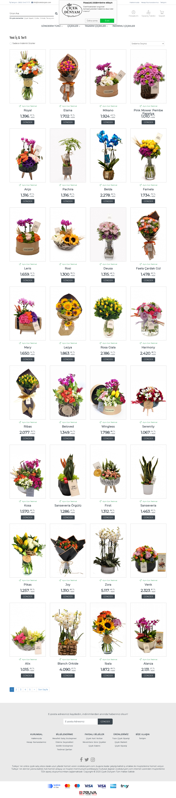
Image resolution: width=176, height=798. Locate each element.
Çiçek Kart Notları (94, 738)
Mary (27, 347)
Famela (148, 189)
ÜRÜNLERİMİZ (120, 734)
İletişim (163, 2)
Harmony (148, 347)
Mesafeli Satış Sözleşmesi (64, 738)
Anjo (27, 189)
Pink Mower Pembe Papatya (148, 111)
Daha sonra (92, 20)
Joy (67, 584)
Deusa (108, 268)
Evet (107, 20)
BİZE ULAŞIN (142, 734)
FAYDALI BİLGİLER (94, 734)
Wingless (108, 426)
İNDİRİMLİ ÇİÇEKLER (123, 26)
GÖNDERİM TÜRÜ (52, 26)
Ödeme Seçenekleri (64, 742)
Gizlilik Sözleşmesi (64, 746)
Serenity (148, 426)
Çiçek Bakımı (94, 746)
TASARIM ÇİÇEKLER (96, 26)
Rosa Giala (108, 347)
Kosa (27, 505)
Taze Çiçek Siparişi (121, 738)
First (108, 505)
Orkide (42, 18)
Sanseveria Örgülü (67, 505)
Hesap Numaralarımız (150, 2)
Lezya (68, 347)
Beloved (68, 426)
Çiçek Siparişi (121, 746)
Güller (36, 18)
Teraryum (50, 18)
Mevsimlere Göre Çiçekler (94, 742)
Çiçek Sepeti (29, 18)
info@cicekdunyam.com (42, 2)
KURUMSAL (36, 734)
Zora (108, 584)
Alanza (148, 663)
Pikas (28, 584)
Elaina (67, 110)
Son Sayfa (43, 689)
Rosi (68, 268)
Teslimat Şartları (64, 749)
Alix (27, 663)
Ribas (28, 426)
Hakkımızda (134, 2)
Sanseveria (148, 505)
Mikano (108, 110)
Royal (28, 110)
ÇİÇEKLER (73, 26)
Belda (108, 189)
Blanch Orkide (67, 663)
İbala (108, 663)
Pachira (67, 189)
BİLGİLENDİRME (64, 734)
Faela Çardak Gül (148, 268)
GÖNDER (27, 122)
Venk (148, 584)
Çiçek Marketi (121, 742)
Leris (27, 268)
